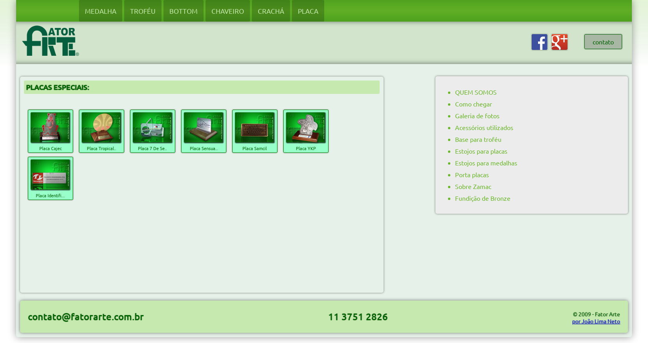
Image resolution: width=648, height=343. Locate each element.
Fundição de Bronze (482, 198)
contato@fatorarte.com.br (86, 316)
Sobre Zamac (473, 186)
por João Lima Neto (596, 321)
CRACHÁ (271, 11)
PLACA (308, 11)
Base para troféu (478, 139)
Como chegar (473, 104)
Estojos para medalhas (486, 163)
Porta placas (472, 174)
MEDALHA (100, 11)
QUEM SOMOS (476, 92)
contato (603, 42)
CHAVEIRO (227, 11)
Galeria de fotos (477, 115)
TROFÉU (143, 11)
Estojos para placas (481, 151)
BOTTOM (183, 11)
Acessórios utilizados (484, 127)
